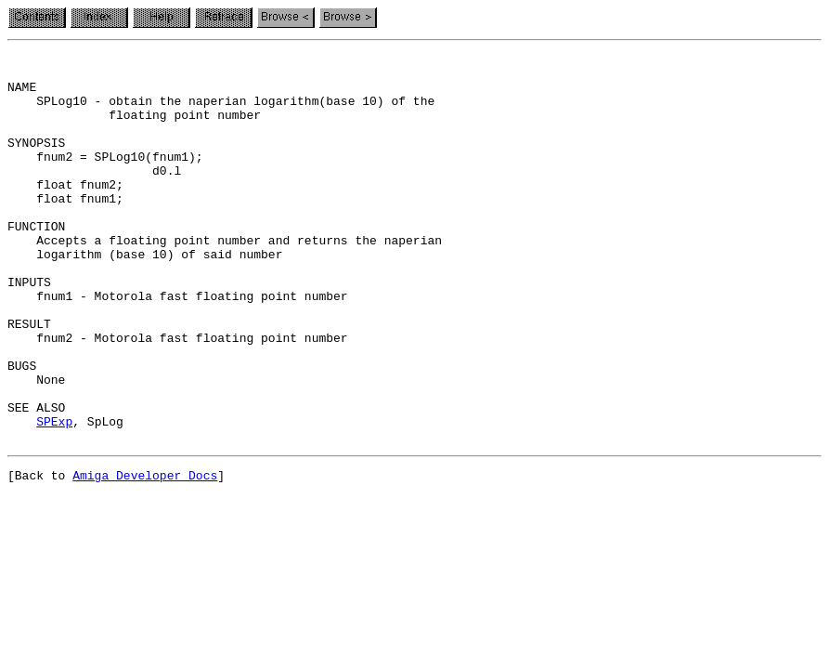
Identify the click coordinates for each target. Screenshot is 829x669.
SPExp (54, 496)
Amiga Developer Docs (144, 555)
